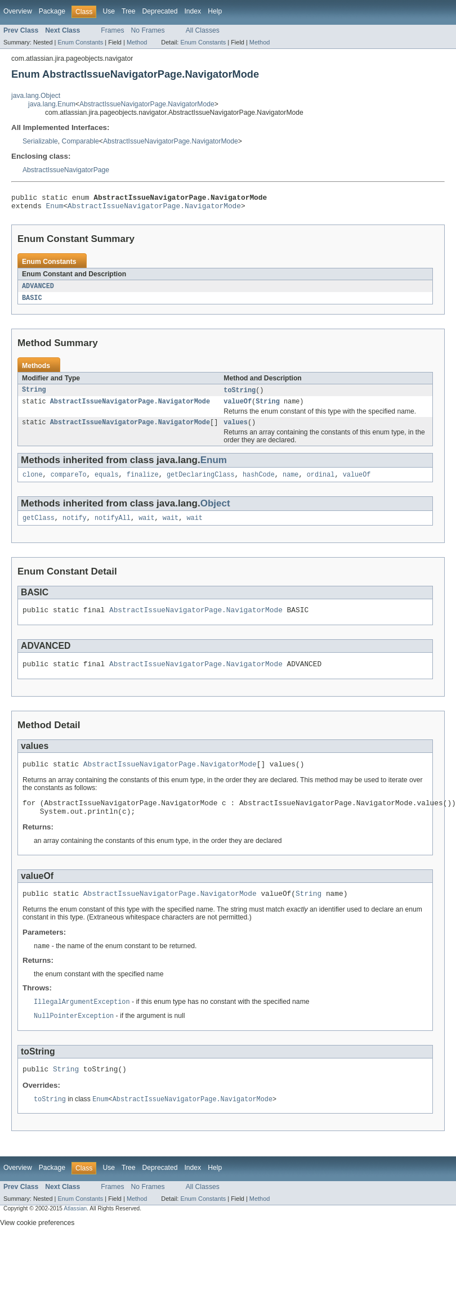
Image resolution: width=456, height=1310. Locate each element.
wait (146, 527)
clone (33, 482)
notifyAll (113, 527)
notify (74, 527)
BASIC (32, 302)
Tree (129, 11)
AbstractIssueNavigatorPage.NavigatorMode (146, 104)
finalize (143, 482)
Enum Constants (80, 42)
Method (137, 42)
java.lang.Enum (51, 104)
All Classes (203, 30)
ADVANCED (38, 289)
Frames (112, 30)
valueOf (237, 407)
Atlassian (75, 1232)
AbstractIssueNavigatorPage (66, 170)
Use (108, 11)
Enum (55, 209)
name (290, 482)
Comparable (80, 141)
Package (52, 11)
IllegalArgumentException (82, 1022)
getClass (39, 527)
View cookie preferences (37, 1246)
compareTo (69, 482)
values (235, 429)
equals (107, 482)
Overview (17, 11)
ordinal (321, 482)
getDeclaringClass (201, 482)
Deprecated (160, 11)
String (34, 395)
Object (215, 511)
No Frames (148, 30)
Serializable (40, 141)
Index (192, 11)
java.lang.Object (35, 96)
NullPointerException (74, 1037)
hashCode (259, 482)
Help (215, 11)
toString (239, 395)
